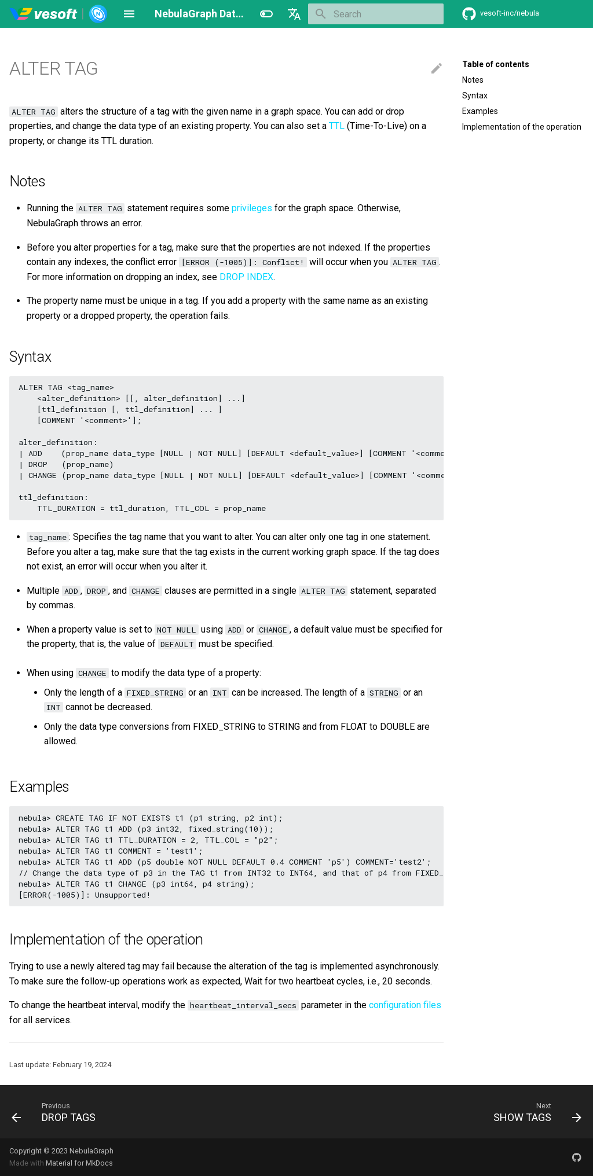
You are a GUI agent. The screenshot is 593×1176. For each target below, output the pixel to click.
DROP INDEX (246, 276)
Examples (480, 111)
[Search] (376, 13)
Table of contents (495, 64)
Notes (473, 79)
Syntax (475, 95)
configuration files (405, 1004)
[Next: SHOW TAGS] (534, 1111)
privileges (252, 208)
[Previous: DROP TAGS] (56, 1111)
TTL (337, 125)
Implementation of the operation (521, 126)
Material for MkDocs (79, 1163)
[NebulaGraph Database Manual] (59, 13)
